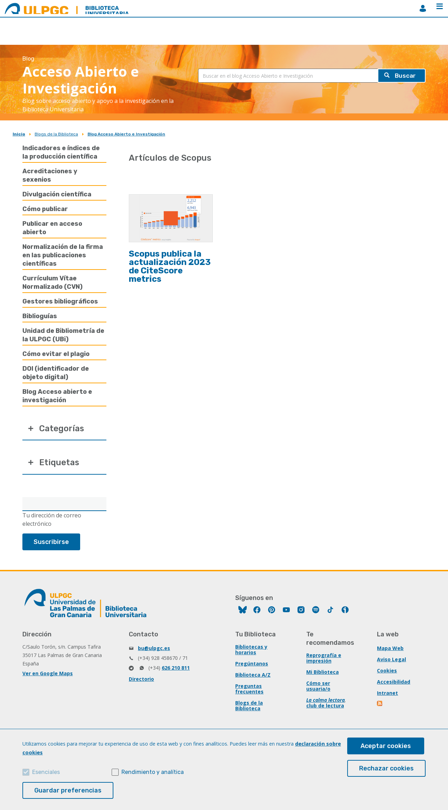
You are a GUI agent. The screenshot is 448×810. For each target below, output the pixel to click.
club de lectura (325, 706)
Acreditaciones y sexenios (49, 175)
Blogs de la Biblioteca (56, 134)
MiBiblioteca (423, 8)
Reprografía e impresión (323, 658)
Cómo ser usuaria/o (318, 686)
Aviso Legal (391, 659)
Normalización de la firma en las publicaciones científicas (62, 255)
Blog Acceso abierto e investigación (57, 396)
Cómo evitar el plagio (56, 354)
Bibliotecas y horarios (251, 650)
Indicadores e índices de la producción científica (61, 152)
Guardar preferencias (68, 790)
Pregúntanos (251, 664)
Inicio (19, 134)
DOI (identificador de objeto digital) (55, 373)
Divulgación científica (56, 194)
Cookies (387, 671)
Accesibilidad (393, 682)
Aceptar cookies (385, 746)
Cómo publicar (45, 209)
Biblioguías (39, 316)
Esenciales (46, 772)
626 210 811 (176, 668)
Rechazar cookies (386, 768)
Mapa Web (390, 648)
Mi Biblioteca (322, 672)
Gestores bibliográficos (60, 301)
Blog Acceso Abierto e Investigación (126, 134)
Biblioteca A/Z (253, 675)
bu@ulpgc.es (154, 648)
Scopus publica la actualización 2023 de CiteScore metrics (170, 266)
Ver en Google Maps (47, 673)
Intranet (387, 693)
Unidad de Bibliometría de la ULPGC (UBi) (63, 335)
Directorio (141, 679)
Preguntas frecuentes (249, 689)
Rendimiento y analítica (152, 772)
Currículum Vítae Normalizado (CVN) (52, 282)
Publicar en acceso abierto (52, 228)
